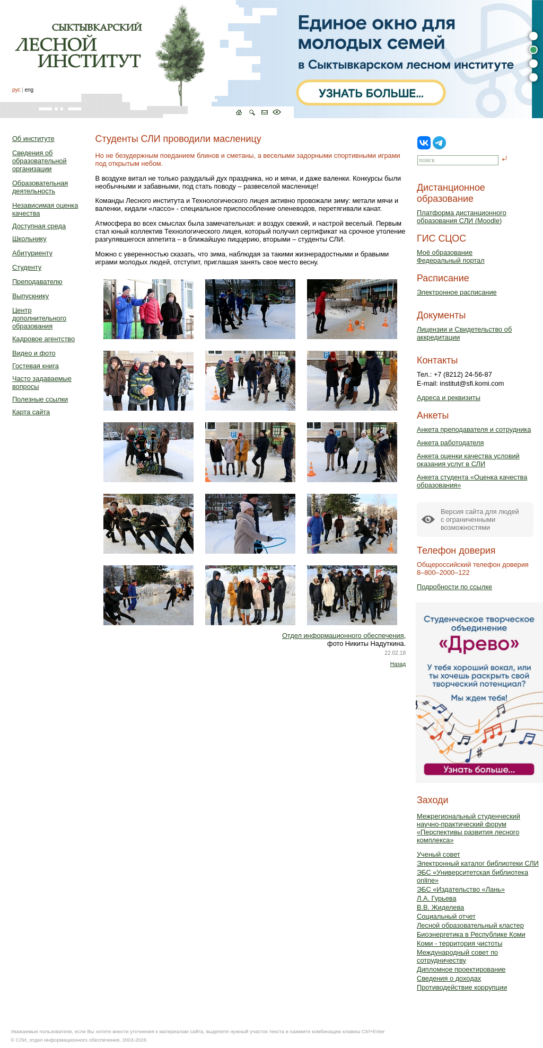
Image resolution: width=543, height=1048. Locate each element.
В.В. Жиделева (440, 907)
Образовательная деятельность (40, 187)
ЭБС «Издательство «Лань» (461, 889)
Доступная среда (39, 226)
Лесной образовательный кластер (470, 925)
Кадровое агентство (43, 339)
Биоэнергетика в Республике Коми (471, 934)
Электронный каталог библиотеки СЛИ (478, 863)
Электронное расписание (457, 292)
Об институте (33, 139)
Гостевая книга (35, 366)
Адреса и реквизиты (448, 398)
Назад (398, 664)
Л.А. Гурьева (437, 898)
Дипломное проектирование (461, 969)
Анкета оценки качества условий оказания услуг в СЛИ (468, 460)
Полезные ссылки (40, 399)
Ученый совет (438, 854)
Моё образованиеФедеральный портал (451, 256)
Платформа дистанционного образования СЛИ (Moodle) (461, 217)
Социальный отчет (446, 916)
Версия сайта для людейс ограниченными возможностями (480, 519)
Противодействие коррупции (462, 987)
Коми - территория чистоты (460, 943)
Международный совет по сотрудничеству (457, 956)
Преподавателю (37, 282)
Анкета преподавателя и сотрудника (474, 429)
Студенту (26, 267)
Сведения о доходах (449, 978)
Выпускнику (30, 296)
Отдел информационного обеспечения (343, 636)
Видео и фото (34, 353)
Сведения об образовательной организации (39, 161)
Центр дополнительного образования (39, 318)
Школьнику (29, 239)
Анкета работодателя (450, 443)
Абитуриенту (32, 253)
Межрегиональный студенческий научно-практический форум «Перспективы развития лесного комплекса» (468, 828)
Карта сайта (31, 412)
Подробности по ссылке (454, 587)
